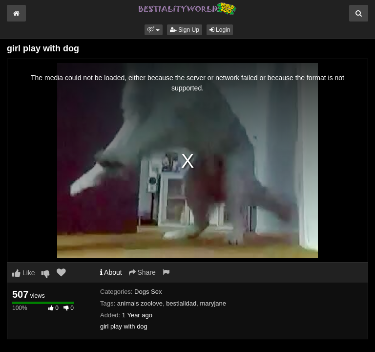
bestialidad (181, 303)
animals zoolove (140, 303)
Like (23, 273)
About (111, 272)
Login (219, 29)
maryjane (213, 303)
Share (142, 272)
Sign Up (184, 29)
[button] (154, 29)
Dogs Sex (148, 291)
